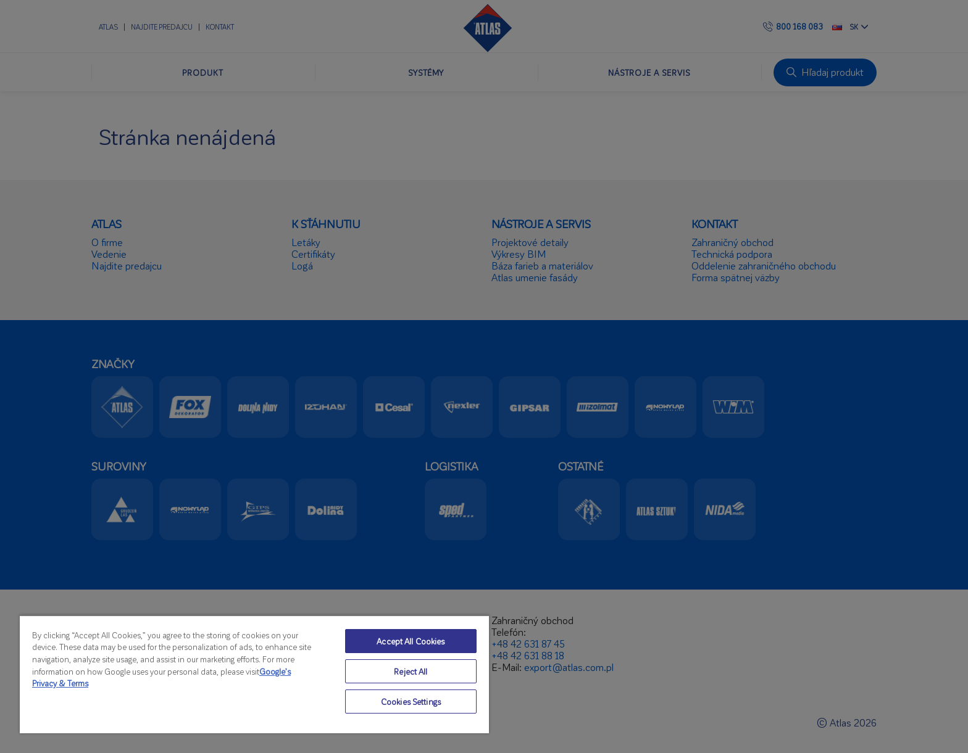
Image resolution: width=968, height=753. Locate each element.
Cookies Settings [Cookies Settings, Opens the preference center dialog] (411, 701)
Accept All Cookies (410, 641)
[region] (254, 674)
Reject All (410, 671)
